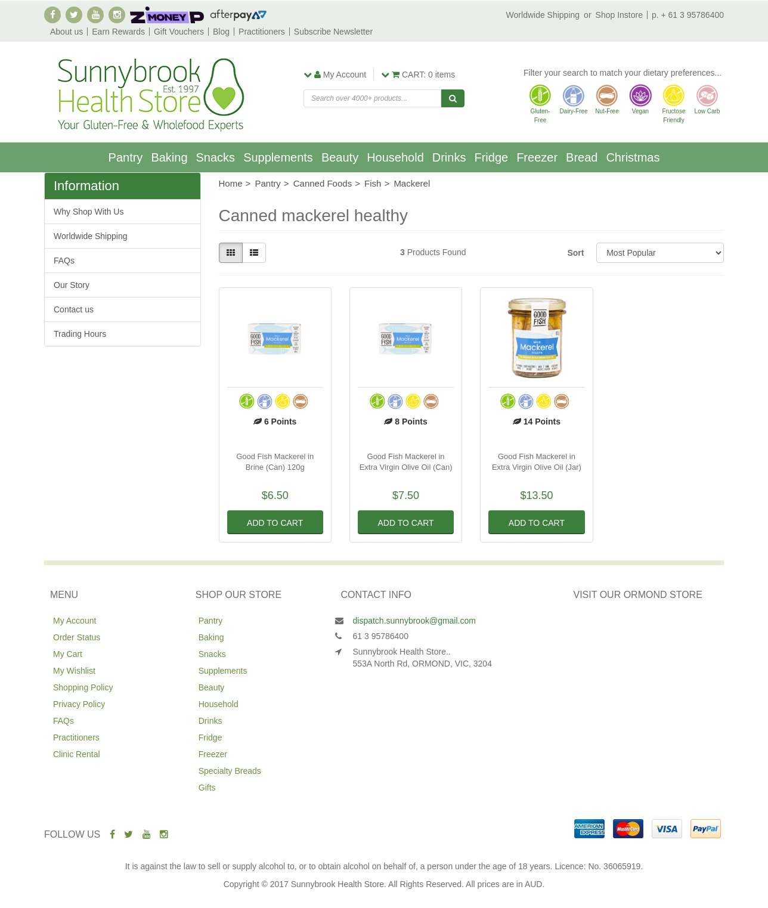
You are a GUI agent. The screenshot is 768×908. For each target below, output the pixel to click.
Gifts (207, 787)
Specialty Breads (230, 771)
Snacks (216, 157)
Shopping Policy (83, 687)
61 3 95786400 (380, 636)
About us (66, 31)
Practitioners (262, 31)
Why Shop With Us (88, 211)
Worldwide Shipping (543, 15)
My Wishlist (74, 670)
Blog (221, 31)
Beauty (339, 157)
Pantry (126, 157)
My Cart (67, 654)
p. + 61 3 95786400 (688, 15)
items (418, 74)
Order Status (76, 637)
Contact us (74, 309)
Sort (575, 253)
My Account (74, 620)
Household (395, 157)
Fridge (491, 157)
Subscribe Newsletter (333, 31)
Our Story (71, 285)
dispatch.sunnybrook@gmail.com (414, 620)
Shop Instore (619, 15)
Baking (169, 157)
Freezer (537, 157)
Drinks (449, 157)
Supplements (278, 157)
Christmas (632, 157)
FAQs (64, 260)
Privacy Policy (79, 704)
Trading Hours (80, 334)
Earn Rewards (118, 31)
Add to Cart (275, 523)
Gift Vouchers (179, 31)
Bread (581, 157)
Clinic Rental (76, 754)
